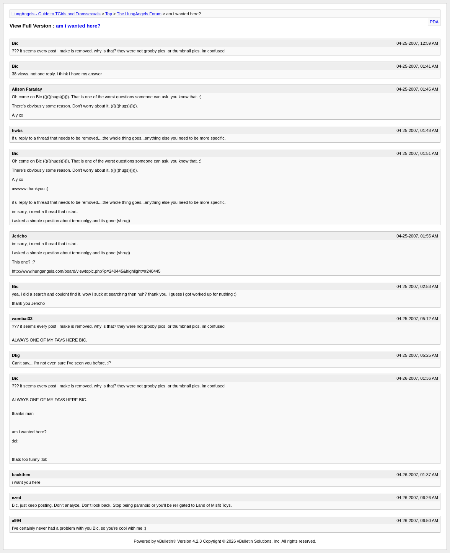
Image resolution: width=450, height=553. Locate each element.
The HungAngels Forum (139, 13)
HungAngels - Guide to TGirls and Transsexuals (56, 13)
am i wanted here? (78, 26)
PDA (434, 22)
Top (108, 13)
